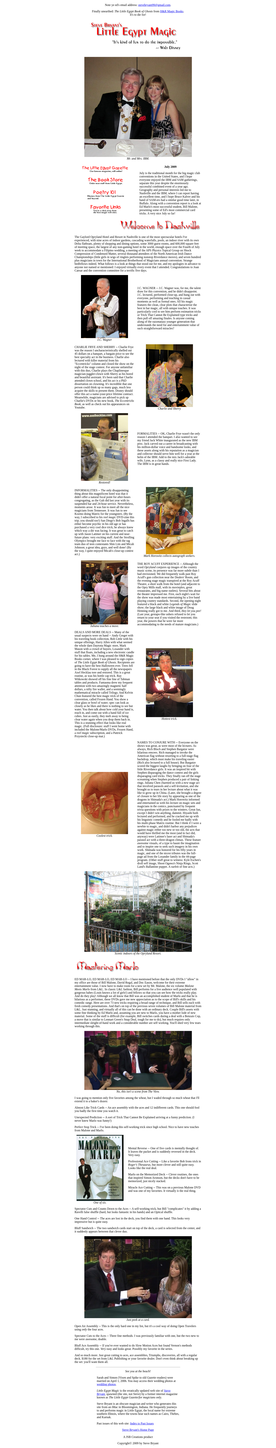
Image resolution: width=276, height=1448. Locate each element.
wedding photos (106, 1384)
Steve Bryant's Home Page (138, 1429)
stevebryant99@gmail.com (154, 5)
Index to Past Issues (142, 1423)
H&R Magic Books (171, 11)
